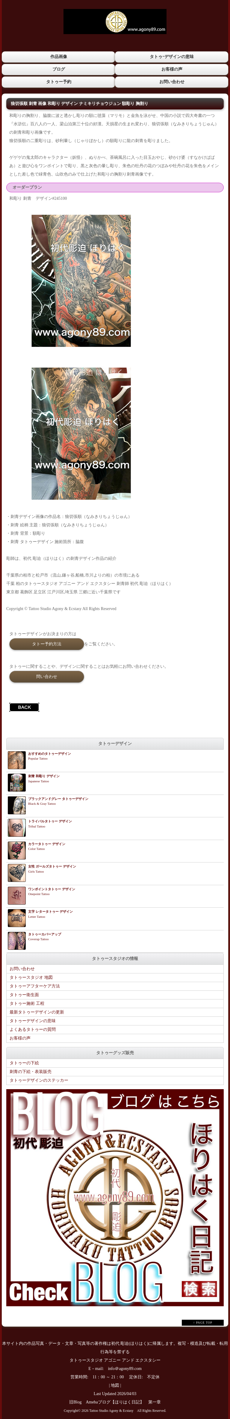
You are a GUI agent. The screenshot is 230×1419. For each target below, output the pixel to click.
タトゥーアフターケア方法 (35, 986)
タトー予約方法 (46, 643)
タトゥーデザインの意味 (33, 1020)
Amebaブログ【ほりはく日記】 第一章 (125, 1402)
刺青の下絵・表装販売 (31, 1071)
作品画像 (58, 56)
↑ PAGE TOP (202, 1322)
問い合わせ (46, 675)
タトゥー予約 (58, 81)
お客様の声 (171, 69)
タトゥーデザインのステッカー (39, 1080)
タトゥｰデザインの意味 (172, 56)
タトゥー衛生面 (24, 994)
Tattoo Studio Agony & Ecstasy (111, 1410)
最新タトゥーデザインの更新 (37, 1012)
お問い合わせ (171, 81)
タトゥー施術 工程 (27, 1003)
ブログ (58, 69)
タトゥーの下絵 (24, 1062)
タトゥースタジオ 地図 (31, 977)
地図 (115, 1385)
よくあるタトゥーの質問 (33, 1029)
